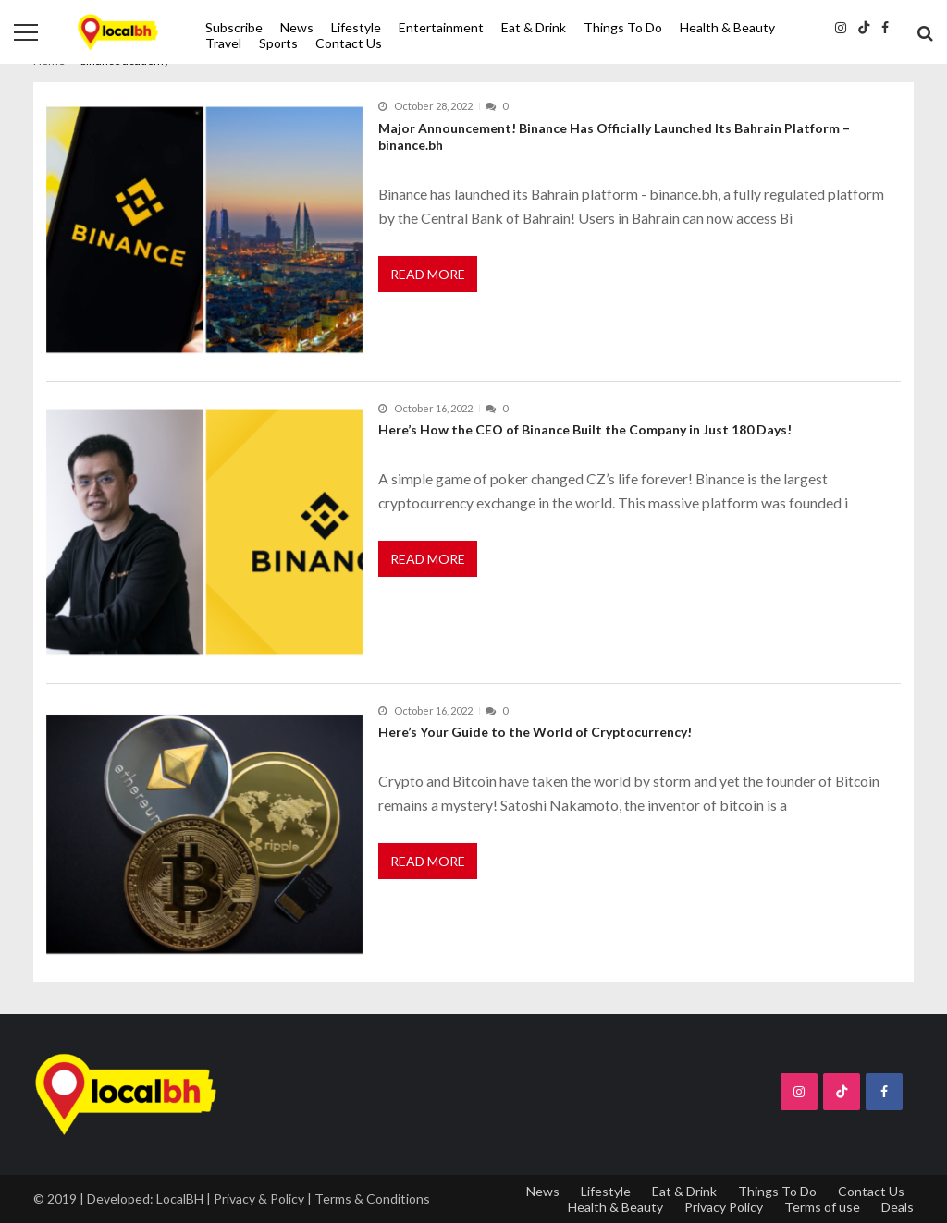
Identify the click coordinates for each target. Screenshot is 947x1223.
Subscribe (234, 27)
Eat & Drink (533, 27)
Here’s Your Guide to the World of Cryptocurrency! (535, 732)
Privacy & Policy (259, 1198)
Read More (427, 274)
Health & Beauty (727, 27)
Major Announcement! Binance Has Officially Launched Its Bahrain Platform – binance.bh (614, 136)
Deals (897, 1207)
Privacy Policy (723, 1207)
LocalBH (179, 1198)
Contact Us (348, 43)
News (297, 27)
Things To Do (623, 27)
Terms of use (822, 1207)
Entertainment (441, 27)
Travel (223, 43)
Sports (278, 43)
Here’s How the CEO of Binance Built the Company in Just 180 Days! (585, 429)
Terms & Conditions (372, 1198)
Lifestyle (356, 27)
